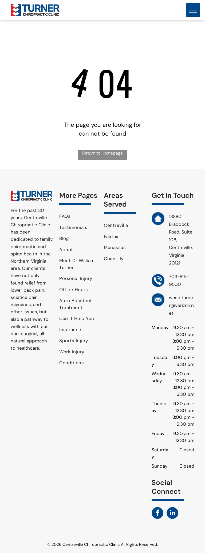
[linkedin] (172, 513)
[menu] (193, 10)
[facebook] (157, 513)
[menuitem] (79, 216)
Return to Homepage (102, 153)
